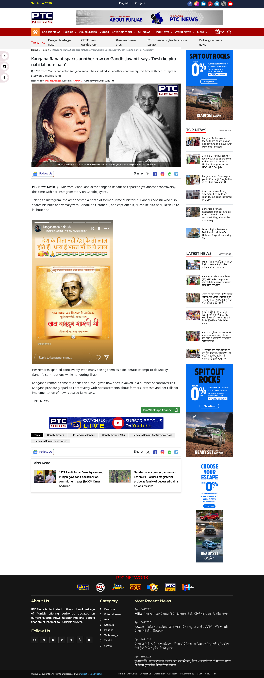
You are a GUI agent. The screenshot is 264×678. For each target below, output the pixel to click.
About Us (132, 673)
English (124, 3)
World (105, 640)
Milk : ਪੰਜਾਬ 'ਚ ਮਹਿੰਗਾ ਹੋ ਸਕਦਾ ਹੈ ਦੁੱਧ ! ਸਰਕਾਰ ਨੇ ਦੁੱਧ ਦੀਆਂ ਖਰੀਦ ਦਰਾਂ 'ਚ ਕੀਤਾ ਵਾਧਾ (217, 264)
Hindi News (162, 32)
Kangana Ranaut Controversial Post (152, 435)
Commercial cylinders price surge (167, 42)
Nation (45, 50)
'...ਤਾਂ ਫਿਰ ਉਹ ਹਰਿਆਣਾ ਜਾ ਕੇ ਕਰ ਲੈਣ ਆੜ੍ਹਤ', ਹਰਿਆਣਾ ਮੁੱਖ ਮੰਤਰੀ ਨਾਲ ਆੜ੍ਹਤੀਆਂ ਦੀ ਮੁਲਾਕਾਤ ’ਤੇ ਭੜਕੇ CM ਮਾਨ (216, 354)
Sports (106, 645)
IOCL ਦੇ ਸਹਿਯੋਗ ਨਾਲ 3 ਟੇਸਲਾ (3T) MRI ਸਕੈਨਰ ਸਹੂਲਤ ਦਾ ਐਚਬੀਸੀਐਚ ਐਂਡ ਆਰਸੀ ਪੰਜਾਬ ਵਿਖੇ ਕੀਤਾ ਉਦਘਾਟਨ (216, 281)
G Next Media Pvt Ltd (91, 674)
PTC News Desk (53, 80)
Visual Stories (88, 32)
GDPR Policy (203, 673)
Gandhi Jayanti (55, 435)
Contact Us (145, 673)
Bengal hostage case (59, 42)
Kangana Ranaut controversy (51, 441)
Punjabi (140, 3)
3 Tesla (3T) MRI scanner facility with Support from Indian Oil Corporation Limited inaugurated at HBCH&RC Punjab (216, 161)
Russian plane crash (126, 42)
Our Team (172, 673)
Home (34, 50)
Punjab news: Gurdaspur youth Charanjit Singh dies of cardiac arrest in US (217, 179)
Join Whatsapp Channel (161, 410)
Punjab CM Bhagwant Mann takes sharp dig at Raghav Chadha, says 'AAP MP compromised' (217, 142)
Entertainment (123, 32)
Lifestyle (107, 624)
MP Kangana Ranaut (83, 435)
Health (106, 619)
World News (184, 32)
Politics (69, 32)
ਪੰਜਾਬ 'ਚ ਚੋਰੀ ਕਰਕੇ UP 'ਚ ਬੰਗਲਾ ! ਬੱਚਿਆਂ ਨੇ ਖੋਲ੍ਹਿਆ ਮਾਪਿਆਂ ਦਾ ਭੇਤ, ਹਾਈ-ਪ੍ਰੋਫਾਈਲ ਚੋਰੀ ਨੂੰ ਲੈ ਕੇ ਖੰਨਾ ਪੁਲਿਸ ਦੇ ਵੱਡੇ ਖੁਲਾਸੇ (217, 298)
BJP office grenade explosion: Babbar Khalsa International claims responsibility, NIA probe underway (216, 214)
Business (107, 609)
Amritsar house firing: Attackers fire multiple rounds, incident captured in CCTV (217, 195)
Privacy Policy (187, 673)
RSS (215, 673)
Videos (104, 32)
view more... (226, 131)
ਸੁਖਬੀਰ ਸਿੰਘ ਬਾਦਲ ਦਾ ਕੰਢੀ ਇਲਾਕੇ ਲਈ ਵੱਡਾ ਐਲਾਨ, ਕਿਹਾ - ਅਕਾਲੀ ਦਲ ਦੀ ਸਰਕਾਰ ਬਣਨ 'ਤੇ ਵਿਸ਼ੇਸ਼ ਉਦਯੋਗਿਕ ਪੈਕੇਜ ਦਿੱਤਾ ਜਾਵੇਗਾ (216, 317)
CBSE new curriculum (89, 42)
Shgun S (77, 80)
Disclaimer (159, 673)
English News (51, 32)
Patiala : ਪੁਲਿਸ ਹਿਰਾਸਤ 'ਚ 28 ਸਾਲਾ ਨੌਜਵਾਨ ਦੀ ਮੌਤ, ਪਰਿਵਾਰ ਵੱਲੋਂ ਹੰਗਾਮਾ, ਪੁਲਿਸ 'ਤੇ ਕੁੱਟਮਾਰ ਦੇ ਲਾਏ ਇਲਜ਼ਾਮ (216, 337)
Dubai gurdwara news (210, 42)
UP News (144, 32)
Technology (109, 635)
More (202, 32)
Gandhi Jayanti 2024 (113, 435)
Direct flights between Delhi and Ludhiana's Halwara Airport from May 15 (216, 233)
